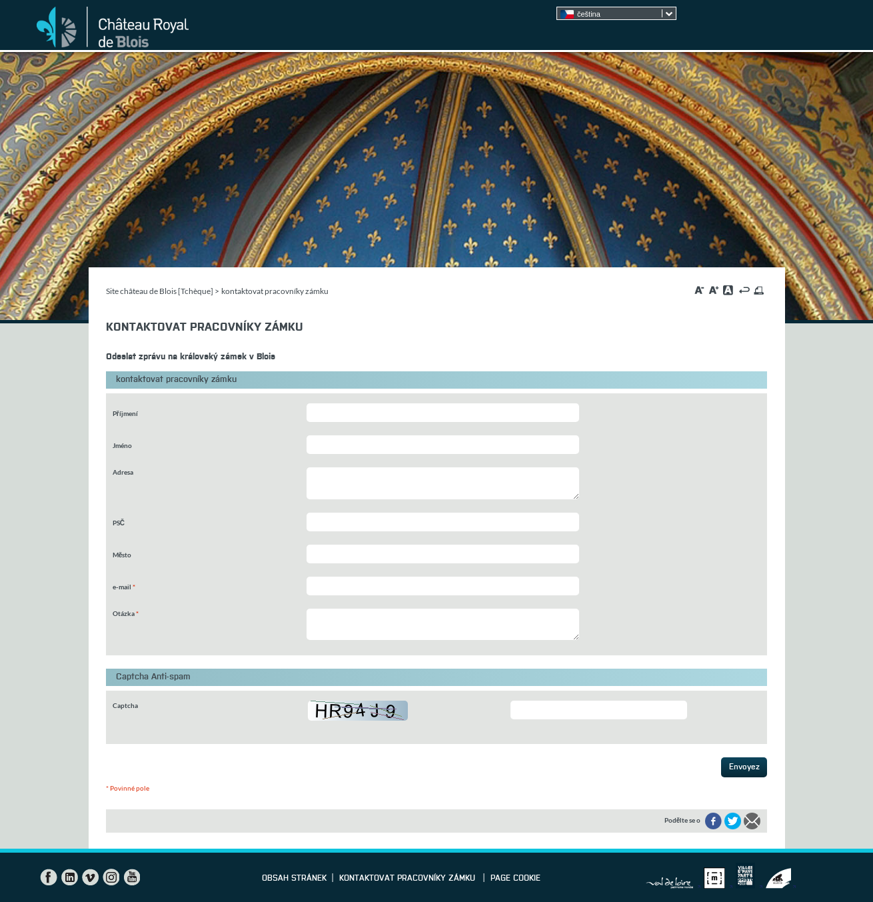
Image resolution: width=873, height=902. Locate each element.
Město (122, 555)
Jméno (122, 445)
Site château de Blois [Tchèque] (159, 291)
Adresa (123, 472)
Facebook (48, 877)
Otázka (126, 613)
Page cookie (515, 879)
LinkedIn (69, 877)
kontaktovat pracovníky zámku (408, 879)
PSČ (119, 523)
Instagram (110, 877)
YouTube (131, 877)
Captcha (125, 705)
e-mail (124, 587)
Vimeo (90, 877)
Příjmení (125, 413)
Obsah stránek (294, 879)
